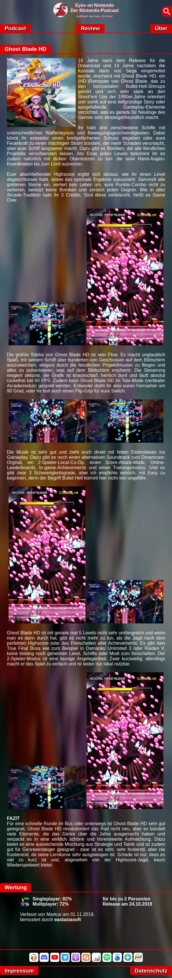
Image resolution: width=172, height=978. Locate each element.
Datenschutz (151, 971)
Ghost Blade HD (25, 49)
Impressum (19, 971)
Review (90, 28)
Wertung (16, 887)
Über (161, 28)
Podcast (15, 28)
